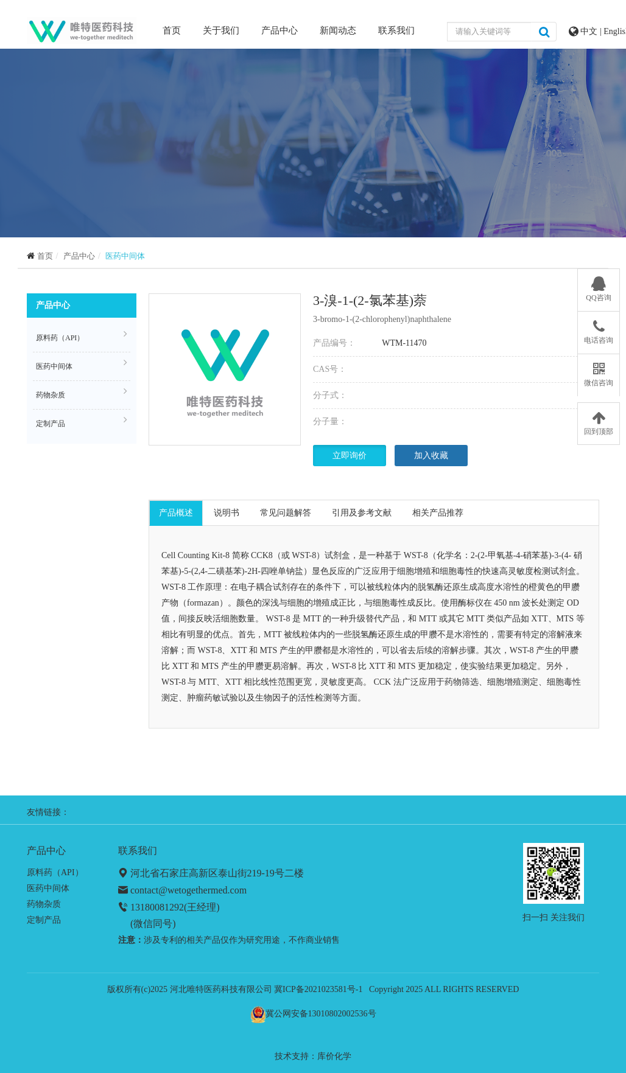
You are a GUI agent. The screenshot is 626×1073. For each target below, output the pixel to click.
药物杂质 (81, 393)
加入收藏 (431, 455)
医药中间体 (125, 255)
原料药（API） (81, 336)
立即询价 (349, 455)
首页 (172, 29)
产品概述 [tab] (176, 512)
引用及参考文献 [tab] (362, 512)
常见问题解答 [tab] (285, 512)
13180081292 (157, 907)
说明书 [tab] (226, 512)
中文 (590, 31)
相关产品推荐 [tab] (437, 512)
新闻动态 (338, 30)
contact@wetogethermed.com (188, 890)
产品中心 (279, 30)
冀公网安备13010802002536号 (321, 1013)
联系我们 (396, 30)
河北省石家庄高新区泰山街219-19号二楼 (217, 873)
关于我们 (221, 30)
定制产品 (81, 422)
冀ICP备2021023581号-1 (318, 989)
